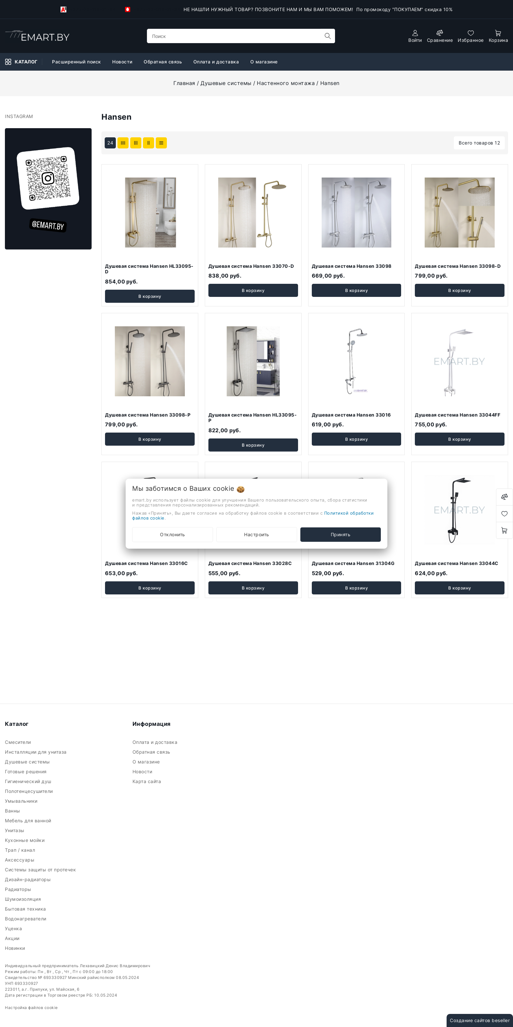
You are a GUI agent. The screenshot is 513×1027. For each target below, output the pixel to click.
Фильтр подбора (32, 121)
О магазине (264, 61)
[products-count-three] (135, 142)
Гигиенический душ (29, 781)
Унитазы (15, 830)
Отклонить (172, 534)
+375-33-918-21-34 (152, 9)
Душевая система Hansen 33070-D (251, 266)
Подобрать (28, 528)
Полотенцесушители (29, 791)
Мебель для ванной (29, 820)
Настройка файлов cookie (31, 1007)
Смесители (18, 742)
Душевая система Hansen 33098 (352, 266)
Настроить (256, 534)
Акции (13, 938)
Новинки (16, 948)
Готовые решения (26, 771)
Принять (341, 534)
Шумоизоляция (24, 899)
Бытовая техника (26, 909)
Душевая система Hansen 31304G (353, 563)
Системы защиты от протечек (41, 869)
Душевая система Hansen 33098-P (147, 415)
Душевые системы (226, 83)
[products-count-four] (123, 142)
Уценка (14, 928)
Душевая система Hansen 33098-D (458, 266)
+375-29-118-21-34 (88, 9)
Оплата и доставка (216, 61)
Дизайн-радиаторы (28, 879)
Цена (19, 175)
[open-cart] (498, 36)
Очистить (69, 528)
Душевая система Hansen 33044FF (457, 415)
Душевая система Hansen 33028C (250, 563)
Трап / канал (21, 850)
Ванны (13, 810)
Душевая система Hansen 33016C (146, 563)
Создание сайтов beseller (480, 1020)
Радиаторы (19, 889)
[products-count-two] (148, 142)
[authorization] (415, 36)
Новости (123, 61)
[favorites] (471, 36)
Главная (184, 83)
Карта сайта (148, 781)
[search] (328, 36)
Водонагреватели (26, 918)
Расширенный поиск (77, 61)
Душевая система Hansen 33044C (457, 563)
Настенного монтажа (286, 83)
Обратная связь (164, 61)
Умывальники (22, 801)
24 (110, 142)
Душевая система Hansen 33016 (351, 415)
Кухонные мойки (25, 840)
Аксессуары (20, 860)
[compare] (440, 36)
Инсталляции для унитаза (36, 752)
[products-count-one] (161, 142)
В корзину (149, 296)
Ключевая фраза (33, 141)
